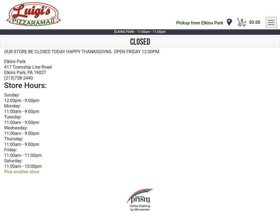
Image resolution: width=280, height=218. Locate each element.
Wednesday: (16, 128)
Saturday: (13, 160)
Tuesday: (12, 117)
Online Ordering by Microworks (140, 207)
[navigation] (204, 22)
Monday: (12, 106)
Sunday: (11, 95)
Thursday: (13, 138)
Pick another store (21, 171)
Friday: (10, 149)
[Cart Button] (241, 22)
